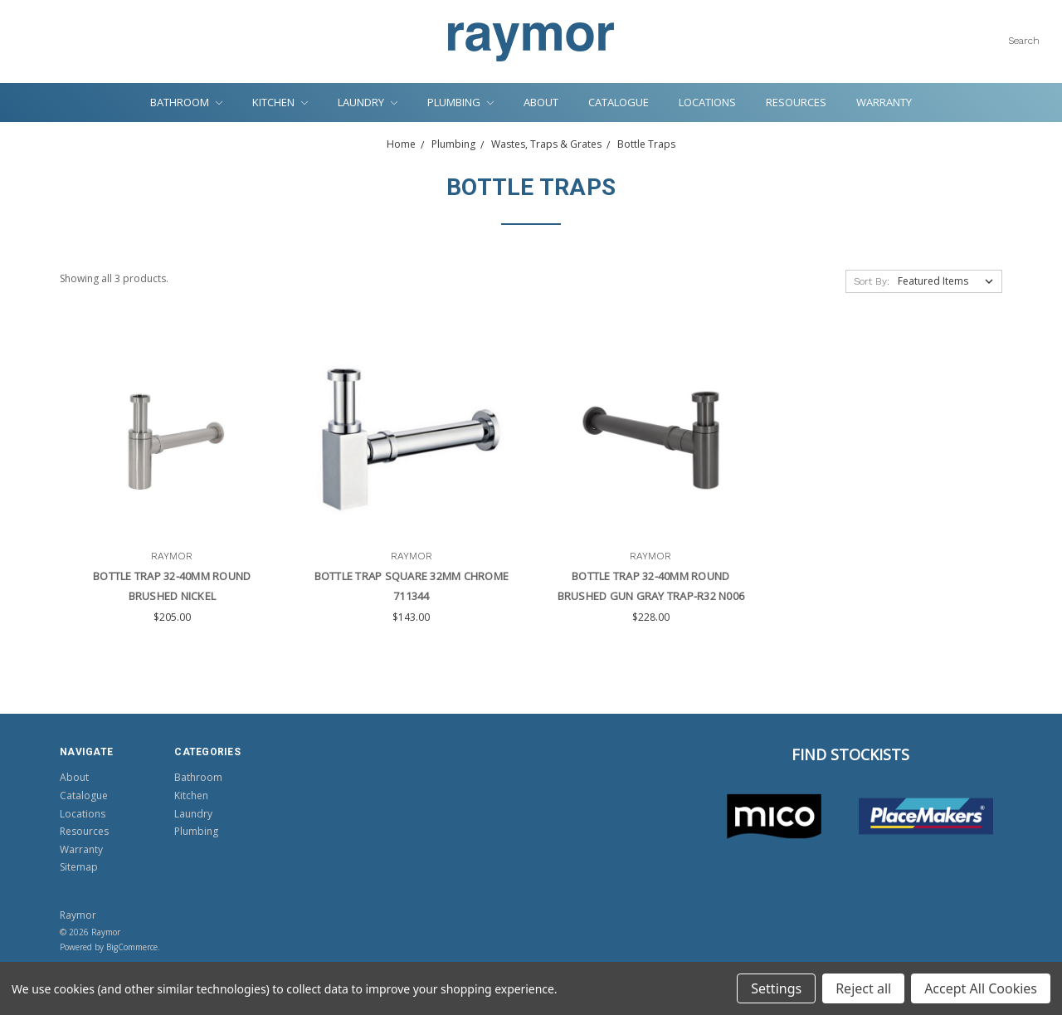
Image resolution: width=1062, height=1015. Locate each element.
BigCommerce (132, 947)
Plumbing (460, 102)
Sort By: (871, 281)
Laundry (367, 102)
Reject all (863, 988)
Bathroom (186, 102)
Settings (776, 988)
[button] (774, 816)
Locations (707, 102)
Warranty (884, 102)
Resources (796, 102)
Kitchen (280, 102)
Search (1024, 40)
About (541, 102)
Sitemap (79, 867)
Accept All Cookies (980, 988)
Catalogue (618, 102)
